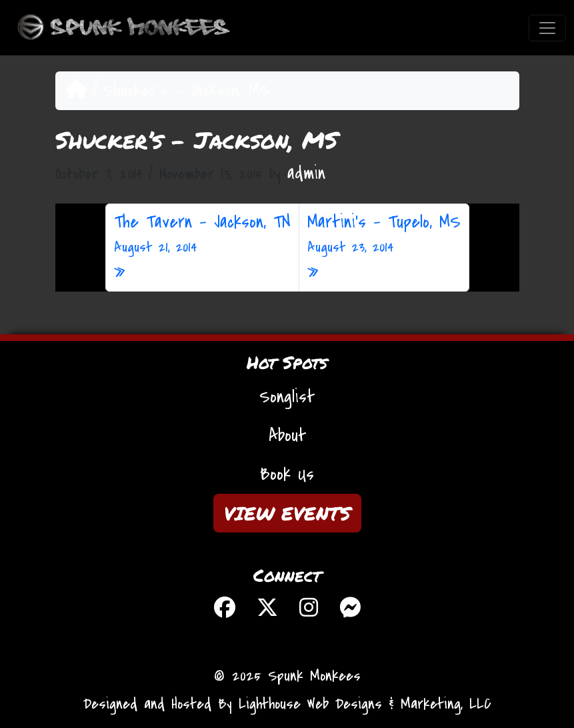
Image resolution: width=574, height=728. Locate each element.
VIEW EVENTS (287, 513)
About (287, 435)
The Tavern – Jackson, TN (202, 234)
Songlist (287, 397)
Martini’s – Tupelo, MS (384, 234)
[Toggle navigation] (547, 28)
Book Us (287, 474)
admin (306, 173)
